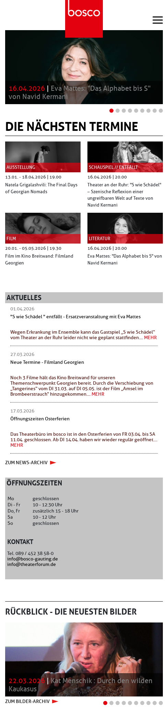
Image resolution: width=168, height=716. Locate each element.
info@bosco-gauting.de (32, 559)
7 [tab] (142, 701)
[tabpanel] (84, 67)
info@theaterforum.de (31, 564)
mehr (150, 337)
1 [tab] (105, 701)
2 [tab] (111, 701)
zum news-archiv (26, 463)
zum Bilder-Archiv (27, 701)
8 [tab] (148, 701)
